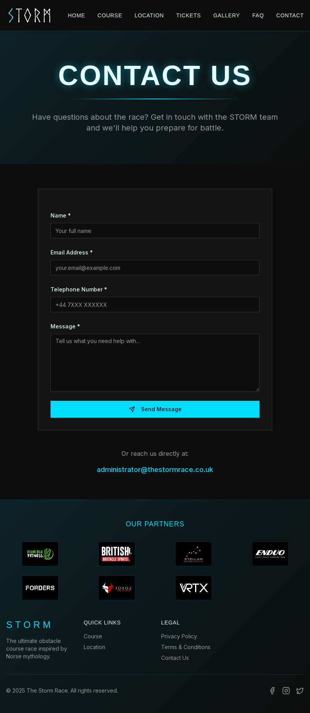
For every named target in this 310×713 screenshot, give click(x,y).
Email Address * (72, 252)
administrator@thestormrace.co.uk (155, 469)
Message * (65, 326)
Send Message (155, 409)
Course (93, 636)
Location (94, 647)
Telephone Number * (79, 289)
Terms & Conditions (186, 647)
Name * (61, 215)
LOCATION (149, 15)
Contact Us (175, 657)
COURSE (110, 15)
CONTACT (290, 15)
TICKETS (188, 15)
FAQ (258, 15)
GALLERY (226, 15)
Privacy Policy (179, 636)
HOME (76, 15)
